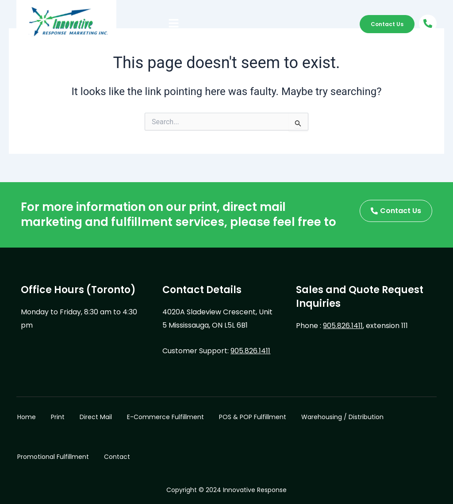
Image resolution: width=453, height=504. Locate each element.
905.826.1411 (250, 351)
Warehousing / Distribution (342, 416)
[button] (174, 24)
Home (26, 416)
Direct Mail (96, 416)
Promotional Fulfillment (53, 456)
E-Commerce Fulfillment (165, 416)
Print (58, 416)
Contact (117, 456)
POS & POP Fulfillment (252, 416)
